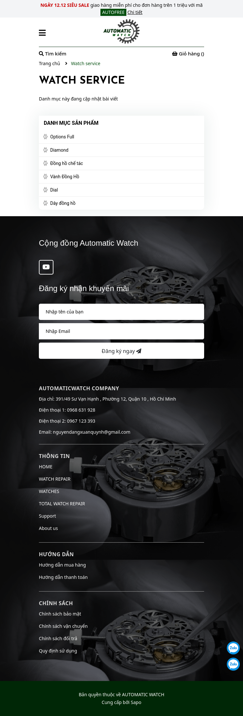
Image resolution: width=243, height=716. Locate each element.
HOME (45, 467)
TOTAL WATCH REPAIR (62, 503)
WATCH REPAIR (54, 479)
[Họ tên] (121, 312)
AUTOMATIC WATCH (143, 694)
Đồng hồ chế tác (66, 163)
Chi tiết (134, 12)
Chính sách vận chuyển (63, 626)
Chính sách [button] (56, 603)
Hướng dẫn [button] (56, 554)
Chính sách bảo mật (60, 614)
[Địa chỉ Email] (121, 331)
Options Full (62, 136)
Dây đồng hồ (62, 203)
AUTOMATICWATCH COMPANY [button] (79, 388)
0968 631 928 (81, 410)
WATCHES (49, 491)
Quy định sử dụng (58, 651)
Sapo (136, 702)
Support (47, 516)
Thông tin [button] (54, 456)
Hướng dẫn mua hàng (62, 565)
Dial (54, 190)
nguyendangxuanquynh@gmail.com (91, 432)
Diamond (59, 150)
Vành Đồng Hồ (64, 176)
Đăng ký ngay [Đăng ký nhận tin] (121, 351)
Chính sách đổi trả (58, 638)
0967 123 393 (81, 421)
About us (48, 528)
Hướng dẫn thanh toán (63, 577)
